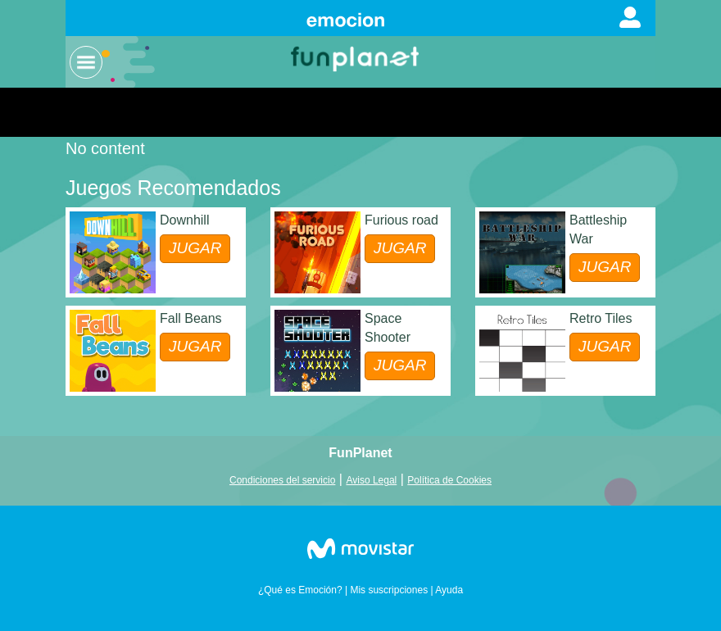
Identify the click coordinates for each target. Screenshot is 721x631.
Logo (356, 57)
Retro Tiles (600, 318)
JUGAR (195, 247)
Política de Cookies (449, 480)
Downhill (184, 220)
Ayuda (449, 590)
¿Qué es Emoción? (300, 590)
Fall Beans (191, 318)
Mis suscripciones (389, 590)
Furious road (401, 220)
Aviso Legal (371, 480)
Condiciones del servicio (282, 480)
